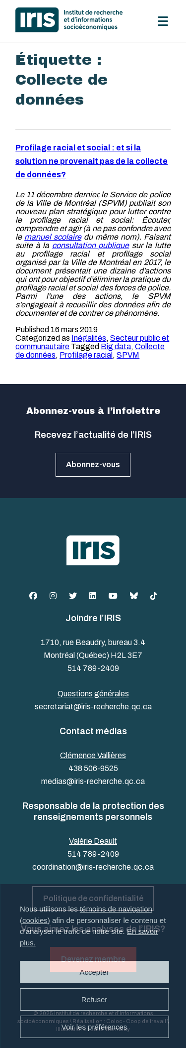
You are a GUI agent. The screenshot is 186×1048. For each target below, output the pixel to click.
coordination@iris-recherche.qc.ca (93, 867)
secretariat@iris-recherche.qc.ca (93, 706)
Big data (116, 346)
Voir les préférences (94, 1027)
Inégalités (88, 338)
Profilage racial (86, 355)
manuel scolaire (52, 237)
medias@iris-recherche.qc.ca (93, 781)
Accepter (94, 972)
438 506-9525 (93, 768)
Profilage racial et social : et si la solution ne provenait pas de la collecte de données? (91, 161)
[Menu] (163, 21)
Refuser (94, 999)
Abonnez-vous (93, 464)
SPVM (128, 355)
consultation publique (90, 245)
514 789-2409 (93, 668)
